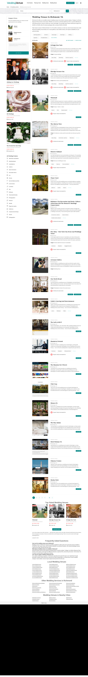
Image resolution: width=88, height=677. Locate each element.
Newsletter (43, 627)
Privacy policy (31, 629)
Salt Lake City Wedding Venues (71, 583)
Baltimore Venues (52, 606)
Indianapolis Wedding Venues (54, 579)
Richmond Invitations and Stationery (39, 601)
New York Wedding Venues (37, 582)
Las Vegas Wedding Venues (37, 580)
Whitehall (54, 99)
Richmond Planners (35, 599)
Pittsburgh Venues (69, 608)
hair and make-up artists (14, 180)
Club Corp (54, 392)
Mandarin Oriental (57, 349)
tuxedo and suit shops (14, 211)
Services (46, 34)
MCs (10, 189)
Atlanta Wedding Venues (36, 573)
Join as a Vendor (70, 2)
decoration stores (12, 172)
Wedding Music (55, 2)
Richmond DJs (34, 595)
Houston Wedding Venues (37, 579)
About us (55, 627)
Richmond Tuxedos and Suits (54, 601)
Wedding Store (47, 2)
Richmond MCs (69, 596)
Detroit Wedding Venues (36, 577)
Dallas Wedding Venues (53, 576)
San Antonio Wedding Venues (37, 585)
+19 (69, 317)
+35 (76, 57)
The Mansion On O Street (59, 373)
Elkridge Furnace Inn (57, 72)
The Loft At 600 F (56, 330)
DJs (9, 175)
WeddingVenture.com (47, 639)
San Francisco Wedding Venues (71, 585)
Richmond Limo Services (36, 596)
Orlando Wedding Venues (53, 582)
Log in (76, 2)
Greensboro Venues (35, 608)
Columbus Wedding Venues (37, 576)
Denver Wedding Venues (70, 576)
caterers (10, 166)
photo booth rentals (13, 195)
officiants (11, 192)
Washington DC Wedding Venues (72, 586)
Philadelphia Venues (53, 608)
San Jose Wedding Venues (37, 586)
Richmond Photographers (71, 598)
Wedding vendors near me (33, 626)
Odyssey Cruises (56, 470)
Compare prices (56, 538)
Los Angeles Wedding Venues (54, 580)
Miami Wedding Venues (70, 580)
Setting (70, 34)
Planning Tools (38, 2)
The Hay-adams (56, 432)
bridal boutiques (12, 161)
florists (10, 178)
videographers (12, 217)
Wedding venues (54, 152)
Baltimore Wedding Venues (71, 573)
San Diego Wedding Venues (54, 585)
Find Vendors (30, 2)
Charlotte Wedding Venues (54, 574)
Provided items (45, 37)
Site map (42, 626)
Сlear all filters (54, 37)
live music (11, 186)
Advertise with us (57, 626)
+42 (76, 84)
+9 (74, 358)
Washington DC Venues (36, 606)
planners (11, 200)
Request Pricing (76, 65)
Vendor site (43, 629)
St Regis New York (56, 45)
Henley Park (55, 489)
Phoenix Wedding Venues (36, 583)
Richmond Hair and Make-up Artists (72, 595)
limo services (12, 183)
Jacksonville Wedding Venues (71, 579)
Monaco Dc (54, 411)
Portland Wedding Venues (54, 583)
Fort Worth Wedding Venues (54, 577)
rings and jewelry (12, 206)
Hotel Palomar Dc (56, 451)
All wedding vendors (15, 7)
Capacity (36, 37)
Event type (63, 34)
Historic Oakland (56, 154)
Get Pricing (18, 52)
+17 (69, 191)
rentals (10, 203)
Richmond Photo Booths (53, 598)
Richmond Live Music (53, 596)
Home (8, 7)
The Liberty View (56, 126)
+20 (64, 222)
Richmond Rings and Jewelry (71, 599)
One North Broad (56, 285)
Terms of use (31, 627)
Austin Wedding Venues (53, 573)
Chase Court (55, 182)
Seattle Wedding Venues (53, 586)
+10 (70, 111)
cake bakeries (12, 164)
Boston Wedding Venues (36, 574)
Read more (65, 65)
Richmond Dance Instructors (54, 593)
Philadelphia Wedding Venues (71, 582)
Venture (15, 3)
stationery (11, 209)
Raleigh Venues (69, 606)
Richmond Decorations (70, 593)
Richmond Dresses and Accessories (55, 592)
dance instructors (12, 169)
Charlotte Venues (35, 609)
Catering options (38, 34)
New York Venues (52, 609)
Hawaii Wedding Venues (70, 577)
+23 (77, 140)
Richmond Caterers (35, 593)
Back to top (44, 612)
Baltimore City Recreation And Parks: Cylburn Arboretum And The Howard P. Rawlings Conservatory (65, 207)
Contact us (56, 629)
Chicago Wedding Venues (70, 574)
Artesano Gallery (56, 266)
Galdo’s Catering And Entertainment (62, 308)
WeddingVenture (44, 617)
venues (10, 214)
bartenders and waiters (14, 158)
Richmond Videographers (70, 601)
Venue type (55, 34)
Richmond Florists (52, 595)
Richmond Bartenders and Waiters (38, 592)
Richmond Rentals (52, 599)
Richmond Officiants (36, 598)
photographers (12, 197)
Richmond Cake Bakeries (70, 592)
